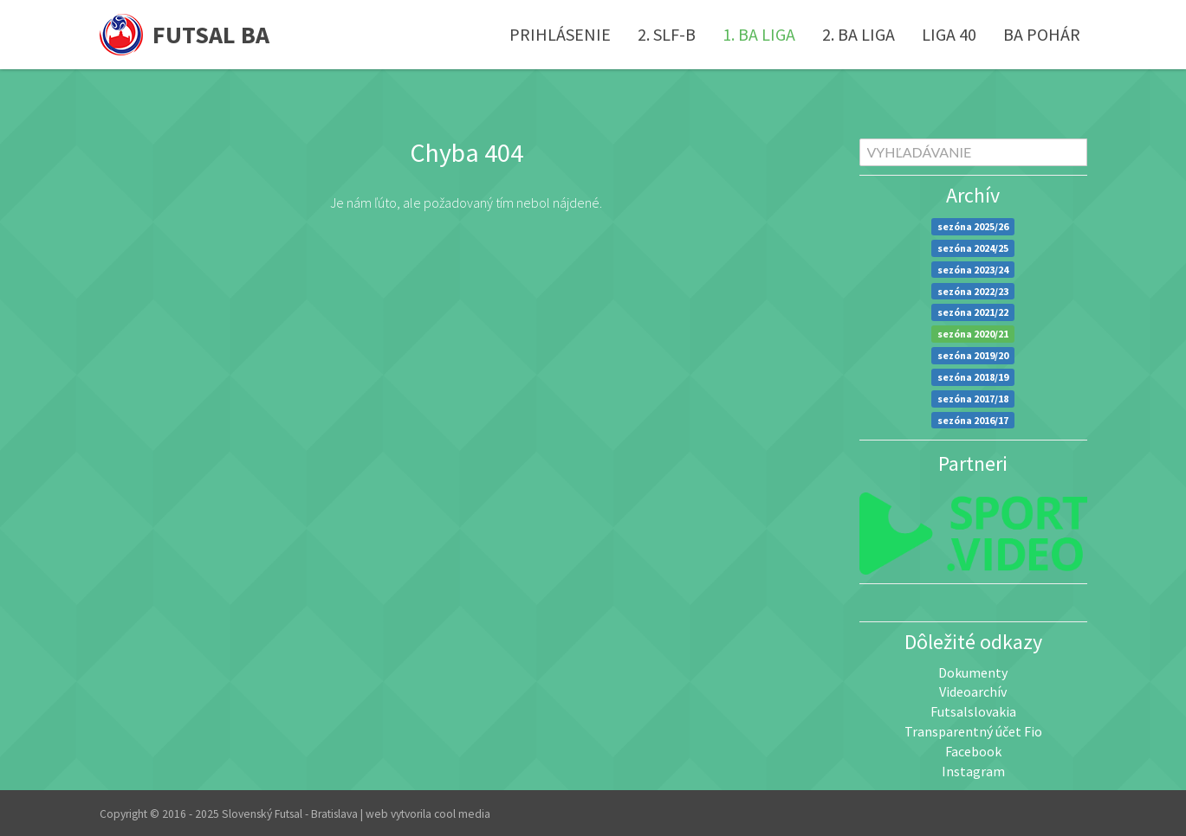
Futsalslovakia (973, 711)
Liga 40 (949, 34)
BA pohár (1041, 34)
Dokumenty (973, 672)
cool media (462, 814)
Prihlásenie (560, 34)
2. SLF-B (667, 34)
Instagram (973, 771)
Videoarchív (973, 691)
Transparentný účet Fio (973, 731)
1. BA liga (759, 34)
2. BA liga (858, 34)
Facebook (973, 751)
